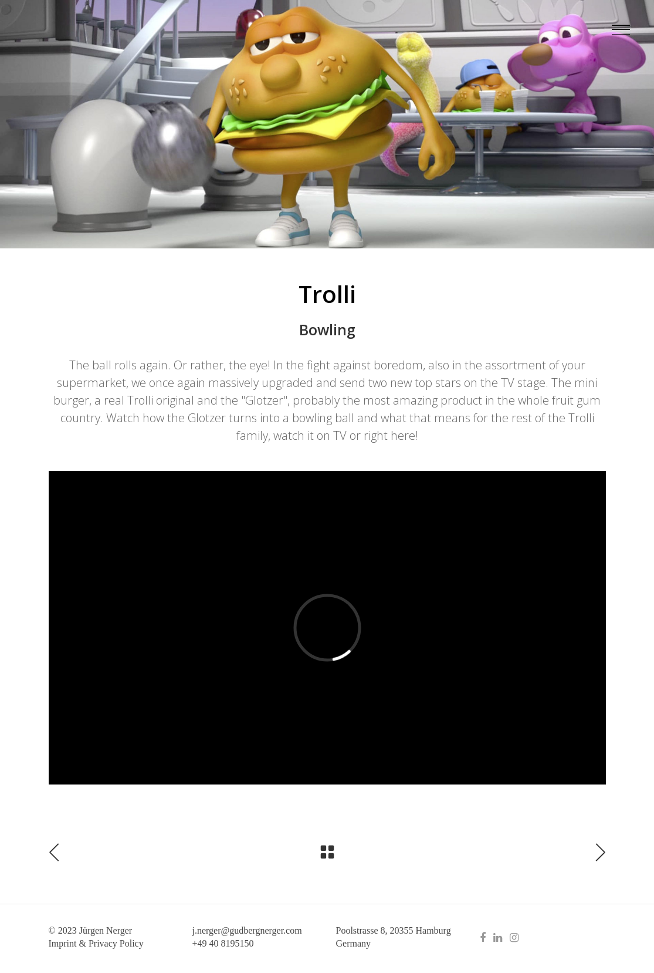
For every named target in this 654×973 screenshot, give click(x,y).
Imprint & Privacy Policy (96, 943)
